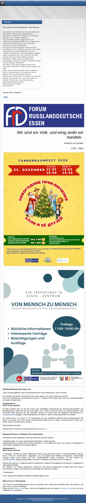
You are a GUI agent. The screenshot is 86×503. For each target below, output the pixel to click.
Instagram (17, 488)
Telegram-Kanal (66, 488)
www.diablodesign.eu (47, 500)
